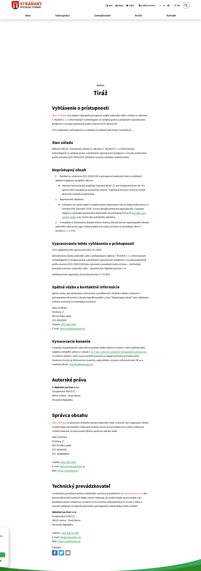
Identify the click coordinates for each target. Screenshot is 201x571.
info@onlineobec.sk (70, 484)
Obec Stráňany (34, 543)
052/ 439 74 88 (68, 271)
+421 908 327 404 (70, 479)
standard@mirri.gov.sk (81, 311)
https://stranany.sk (67, 417)
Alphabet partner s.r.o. (47, 540)
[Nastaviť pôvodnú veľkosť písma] (164, 5)
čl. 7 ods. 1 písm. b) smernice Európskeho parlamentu (119, 298)
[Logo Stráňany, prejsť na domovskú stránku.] (27, 5)
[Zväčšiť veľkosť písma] (168, 5)
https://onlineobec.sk (69, 488)
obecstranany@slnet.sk (72, 275)
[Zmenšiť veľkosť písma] (160, 5)
